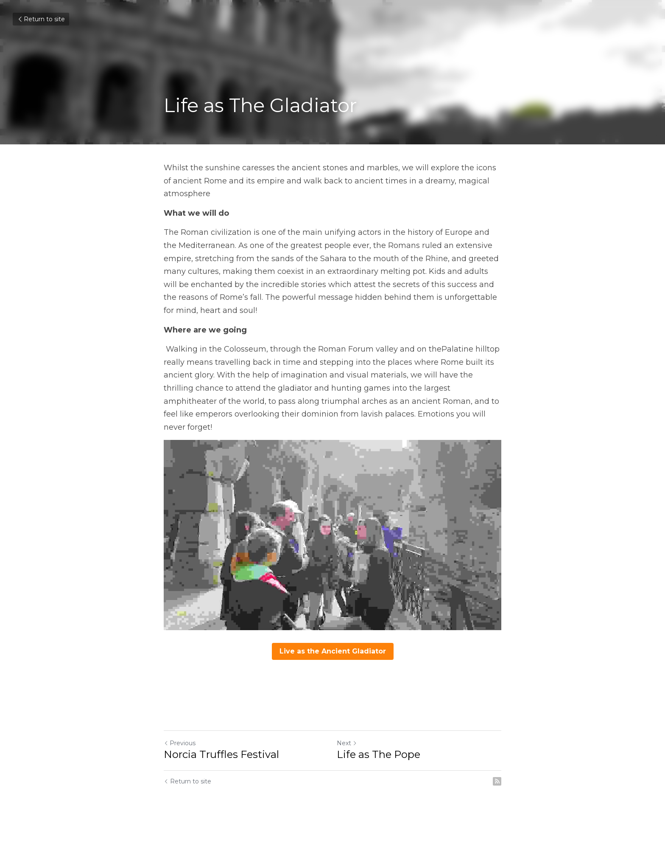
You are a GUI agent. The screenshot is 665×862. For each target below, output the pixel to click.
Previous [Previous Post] (180, 743)
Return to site (41, 19)
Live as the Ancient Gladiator (332, 651)
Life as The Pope (378, 754)
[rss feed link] (497, 781)
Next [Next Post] (347, 743)
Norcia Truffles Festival (221, 754)
